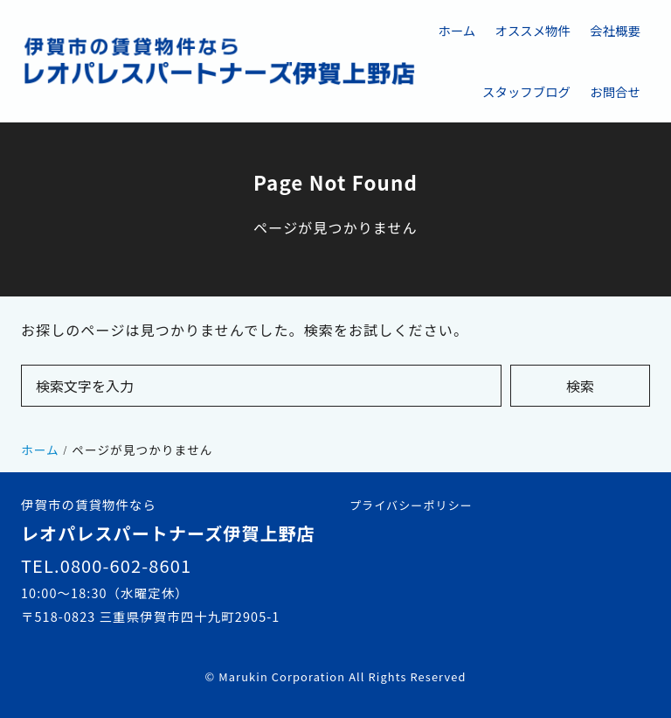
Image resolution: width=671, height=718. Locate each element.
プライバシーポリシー (411, 505)
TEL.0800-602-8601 (106, 565)
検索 (580, 385)
